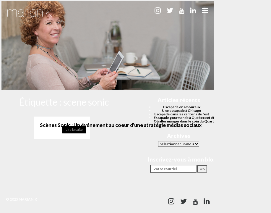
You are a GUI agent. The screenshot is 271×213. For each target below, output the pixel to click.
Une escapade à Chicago (181, 110)
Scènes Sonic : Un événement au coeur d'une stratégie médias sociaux (121, 125)
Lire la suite (74, 129)
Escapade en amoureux (181, 107)
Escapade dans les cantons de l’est (181, 114)
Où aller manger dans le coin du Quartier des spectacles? (199, 121)
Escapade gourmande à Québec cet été (185, 117)
